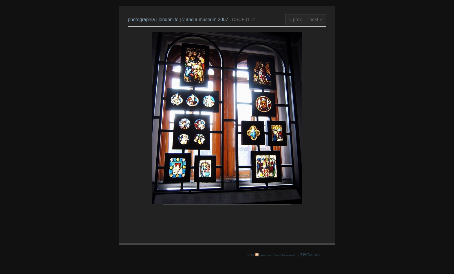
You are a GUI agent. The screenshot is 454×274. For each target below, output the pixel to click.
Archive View (270, 255)
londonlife (169, 19)
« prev (295, 19)
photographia (142, 19)
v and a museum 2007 (205, 19)
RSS (252, 255)
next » (316, 19)
